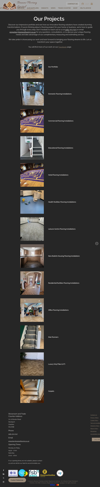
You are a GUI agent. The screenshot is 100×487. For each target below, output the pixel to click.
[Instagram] (3, 482)
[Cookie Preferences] (17, 480)
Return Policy (94, 428)
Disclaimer (93, 431)
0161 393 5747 (71, 30)
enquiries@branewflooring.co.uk (23, 32)
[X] (3, 478)
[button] (92, 3)
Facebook (62, 47)
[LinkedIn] (3, 474)
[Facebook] (3, 470)
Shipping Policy (94, 426)
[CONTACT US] (73, 4)
